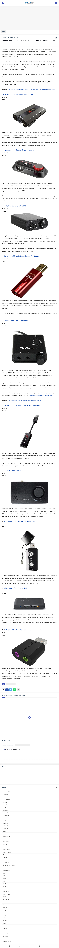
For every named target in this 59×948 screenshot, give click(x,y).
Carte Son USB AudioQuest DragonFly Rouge (21, 256)
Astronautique (6, 812)
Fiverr (4, 873)
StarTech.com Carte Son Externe (17, 321)
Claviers (5, 844)
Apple (4, 807)
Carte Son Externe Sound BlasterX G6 (18, 95)
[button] (7, 689)
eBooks (4, 854)
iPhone (4, 915)
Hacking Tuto (6, 891)
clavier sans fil (6, 841)
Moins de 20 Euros (7, 941)
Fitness (4, 868)
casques (4, 831)
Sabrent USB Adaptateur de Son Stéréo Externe (23, 630)
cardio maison (6, 826)
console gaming (6, 849)
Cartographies (6, 828)
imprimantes (6, 907)
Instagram (5, 910)
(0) (56, 44)
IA (3, 902)
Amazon (5, 797)
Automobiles (6, 815)
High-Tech (5, 897)
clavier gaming (6, 836)
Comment (5, 847)
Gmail (4, 883)
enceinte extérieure (7, 860)
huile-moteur (6, 899)
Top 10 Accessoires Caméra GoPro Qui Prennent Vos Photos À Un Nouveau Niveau (32, 89)
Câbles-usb (5, 823)
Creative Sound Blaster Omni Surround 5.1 (20, 150)
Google (4, 886)
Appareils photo (6, 804)
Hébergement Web (7, 894)
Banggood (5, 818)
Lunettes (5, 928)
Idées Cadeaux (6, 904)
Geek (4, 881)
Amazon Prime (6, 799)
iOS (4, 912)
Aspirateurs (5, 810)
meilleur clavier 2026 (8, 933)
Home (4, 37)
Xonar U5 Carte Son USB (13, 471)
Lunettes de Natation (7, 931)
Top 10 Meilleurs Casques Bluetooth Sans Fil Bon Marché (24, 401)
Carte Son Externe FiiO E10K (15, 206)
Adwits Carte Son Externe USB (15, 588)
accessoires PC (6, 791)
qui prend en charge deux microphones (40, 395)
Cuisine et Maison (7, 852)
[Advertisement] (29, 17)
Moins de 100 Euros (7, 939)
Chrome (4, 833)
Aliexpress (5, 794)
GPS (4, 889)
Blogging (5, 820)
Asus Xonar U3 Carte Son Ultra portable (19, 522)
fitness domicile (6, 870)
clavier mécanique (7, 839)
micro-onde (5, 936)
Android (5, 802)
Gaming (4, 878)
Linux (4, 923)
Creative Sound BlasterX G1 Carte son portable (22, 406)
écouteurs (5, 857)
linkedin (5, 920)
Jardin (4, 918)
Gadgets (5, 875)
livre (4, 925)
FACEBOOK (6, 862)
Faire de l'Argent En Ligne (9, 865)
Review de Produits (13, 37)
